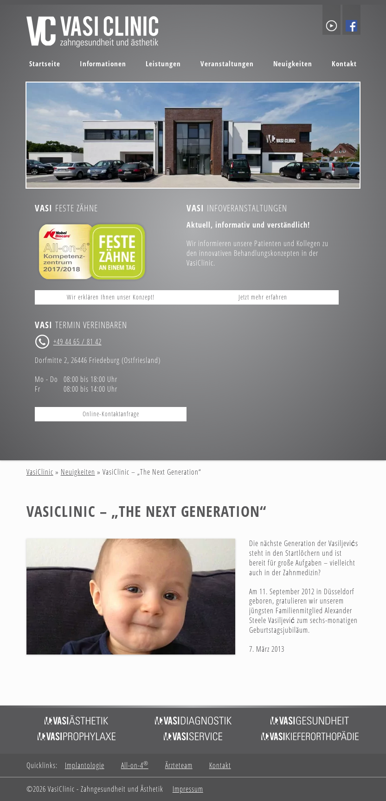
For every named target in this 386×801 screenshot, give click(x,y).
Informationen (103, 63)
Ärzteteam (179, 765)
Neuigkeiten (292, 63)
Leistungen (163, 63)
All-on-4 (134, 765)
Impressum (188, 789)
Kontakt (344, 63)
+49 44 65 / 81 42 (77, 342)
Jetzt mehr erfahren (262, 296)
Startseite (44, 63)
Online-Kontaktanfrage (111, 413)
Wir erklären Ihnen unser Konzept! (110, 296)
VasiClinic (39, 472)
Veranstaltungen (227, 63)
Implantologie (84, 765)
